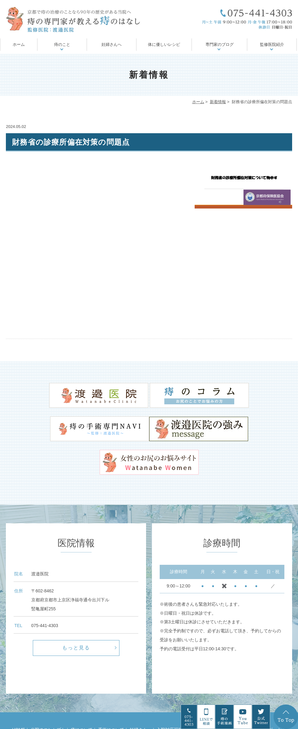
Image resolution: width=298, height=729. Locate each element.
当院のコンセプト (48, 692)
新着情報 (218, 101)
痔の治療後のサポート (260, 692)
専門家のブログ (219, 44)
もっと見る (76, 610)
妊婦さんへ (111, 44)
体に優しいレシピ (164, 44)
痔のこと (62, 44)
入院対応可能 (170, 692)
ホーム (19, 44)
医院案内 (158, 701)
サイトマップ (185, 701)
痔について (82, 692)
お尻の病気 (199, 692)
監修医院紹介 (272, 44)
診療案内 (135, 701)
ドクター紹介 (108, 701)
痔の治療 (224, 692)
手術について (111, 692)
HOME (18, 692)
